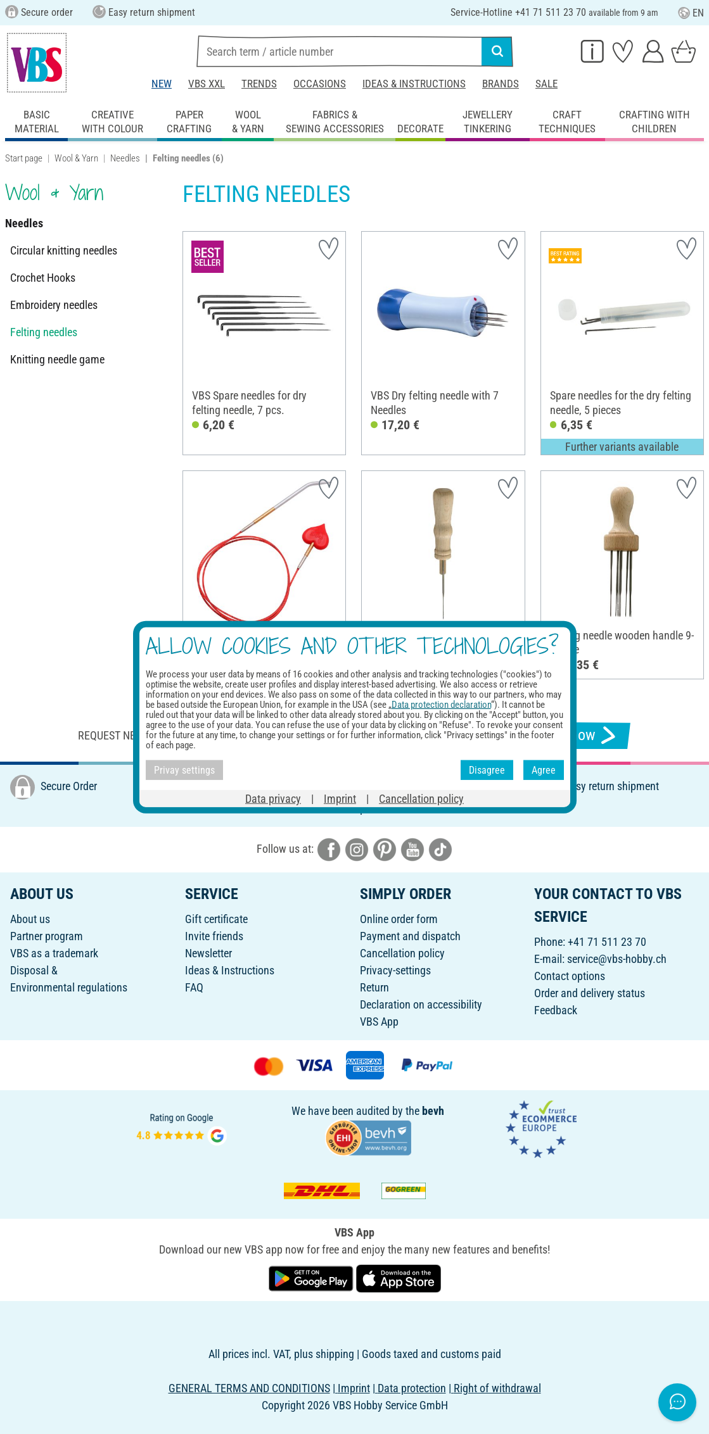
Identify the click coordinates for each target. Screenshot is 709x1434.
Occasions (319, 83)
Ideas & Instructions (414, 83)
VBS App (379, 1021)
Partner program (46, 936)
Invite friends (214, 936)
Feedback (555, 1010)
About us (30, 919)
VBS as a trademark (54, 953)
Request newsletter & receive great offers (192, 735)
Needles (125, 158)
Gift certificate (216, 919)
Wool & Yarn (76, 158)
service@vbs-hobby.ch (617, 958)
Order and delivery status (589, 993)
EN (691, 13)
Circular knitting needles (63, 250)
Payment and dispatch (410, 936)
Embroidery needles (54, 304)
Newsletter (208, 953)
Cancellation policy (402, 953)
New (161, 83)
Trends (259, 83)
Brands (500, 83)
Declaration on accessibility (421, 1004)
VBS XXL (206, 83)
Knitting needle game (57, 359)
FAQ (194, 987)
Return (374, 987)
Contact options (569, 976)
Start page (23, 158)
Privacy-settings (395, 970)
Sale (546, 83)
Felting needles (43, 332)
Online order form (399, 919)
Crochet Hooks (42, 277)
